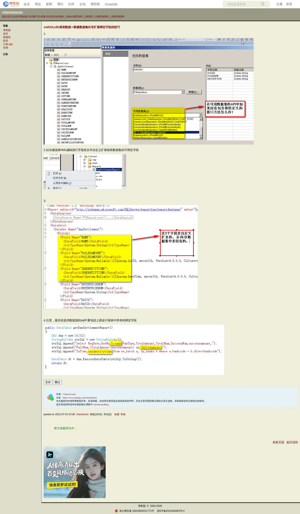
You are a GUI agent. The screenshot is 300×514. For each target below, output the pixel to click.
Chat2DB (111, 4)
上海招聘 (88, 16)
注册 (279, 4)
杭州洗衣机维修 (55, 16)
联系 (5, 40)
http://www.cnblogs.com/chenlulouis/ (80, 397)
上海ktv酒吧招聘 (73, 16)
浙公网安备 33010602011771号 (134, 510)
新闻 (49, 4)
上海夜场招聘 (101, 16)
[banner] (9, 4)
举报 (123, 414)
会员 (27, 4)
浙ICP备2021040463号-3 (170, 510)
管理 (5, 47)
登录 (289, 4)
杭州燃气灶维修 (37, 16)
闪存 (71, 4)
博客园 (7, 30)
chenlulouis (12, 12)
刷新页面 (278, 442)
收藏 (116, 414)
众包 (82, 4)
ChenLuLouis (69, 394)
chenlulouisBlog (100, 404)
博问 (60, 4)
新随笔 (7, 37)
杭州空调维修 (20, 16)
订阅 (5, 44)
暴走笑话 (7, 16)
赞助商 (95, 4)
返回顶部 (292, 442)
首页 (5, 33)
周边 (38, 4)
